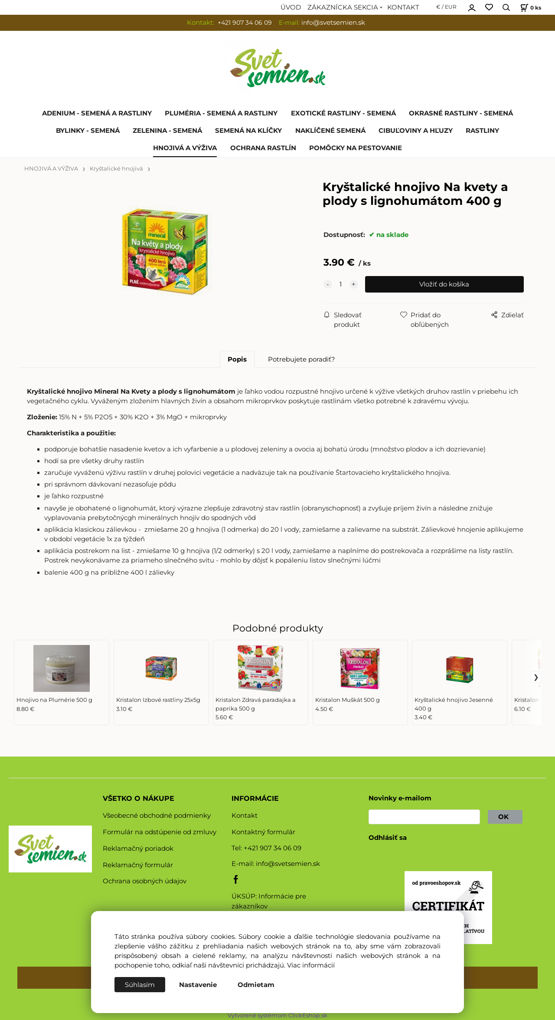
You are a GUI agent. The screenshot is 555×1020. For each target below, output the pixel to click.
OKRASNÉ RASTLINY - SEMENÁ (461, 113)
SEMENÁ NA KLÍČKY (248, 131)
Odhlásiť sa (388, 838)
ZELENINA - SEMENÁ (167, 131)
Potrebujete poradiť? (301, 359)
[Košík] (529, 7)
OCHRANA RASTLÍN (263, 148)
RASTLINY (482, 131)
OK (505, 817)
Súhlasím (140, 985)
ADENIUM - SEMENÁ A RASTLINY (97, 113)
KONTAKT (403, 7)
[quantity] (340, 284)
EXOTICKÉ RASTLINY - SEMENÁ (343, 113)
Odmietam (256, 985)
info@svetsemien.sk (288, 864)
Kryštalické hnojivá (116, 168)
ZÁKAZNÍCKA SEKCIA (342, 7)
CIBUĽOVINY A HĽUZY (416, 131)
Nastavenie (198, 985)
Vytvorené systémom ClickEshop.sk (277, 1015)
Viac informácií (311, 965)
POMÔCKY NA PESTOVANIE (355, 148)
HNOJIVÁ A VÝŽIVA (185, 148)
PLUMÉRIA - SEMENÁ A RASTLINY (221, 113)
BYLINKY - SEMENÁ (88, 131)
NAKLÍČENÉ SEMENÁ (330, 131)
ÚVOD (291, 7)
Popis (237, 359)
